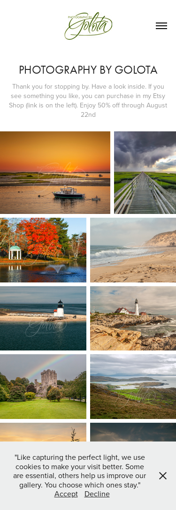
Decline (97, 493)
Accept (66, 493)
